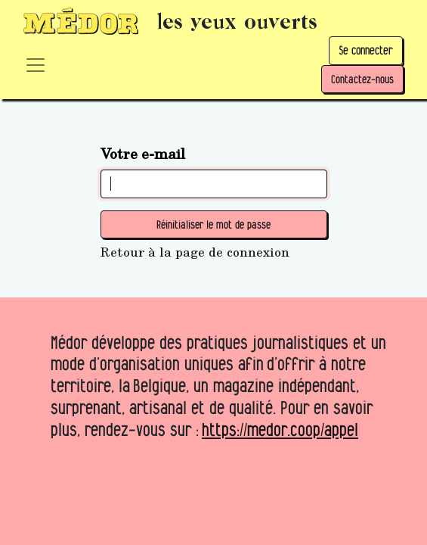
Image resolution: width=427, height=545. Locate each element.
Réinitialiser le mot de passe (213, 224)
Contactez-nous (362, 79)
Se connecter (366, 50)
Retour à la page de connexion (195, 252)
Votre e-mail (143, 153)
